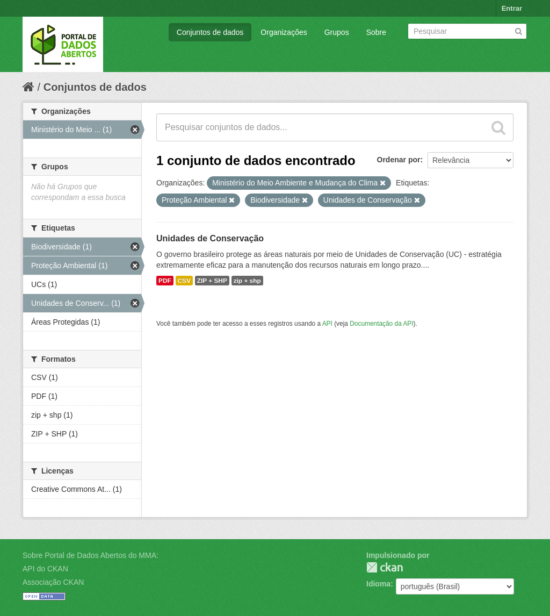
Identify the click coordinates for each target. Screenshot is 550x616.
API (327, 323)
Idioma (378, 583)
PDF (164, 280)
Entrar (512, 8)
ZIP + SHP (212, 280)
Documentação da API (381, 323)
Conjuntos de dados (210, 32)
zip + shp (247, 280)
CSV (184, 280)
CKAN (384, 567)
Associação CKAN (53, 582)
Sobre (376, 32)
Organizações (283, 32)
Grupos (336, 32)
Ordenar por (399, 159)
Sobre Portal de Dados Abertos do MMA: (90, 555)
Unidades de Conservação (210, 238)
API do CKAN (45, 568)
